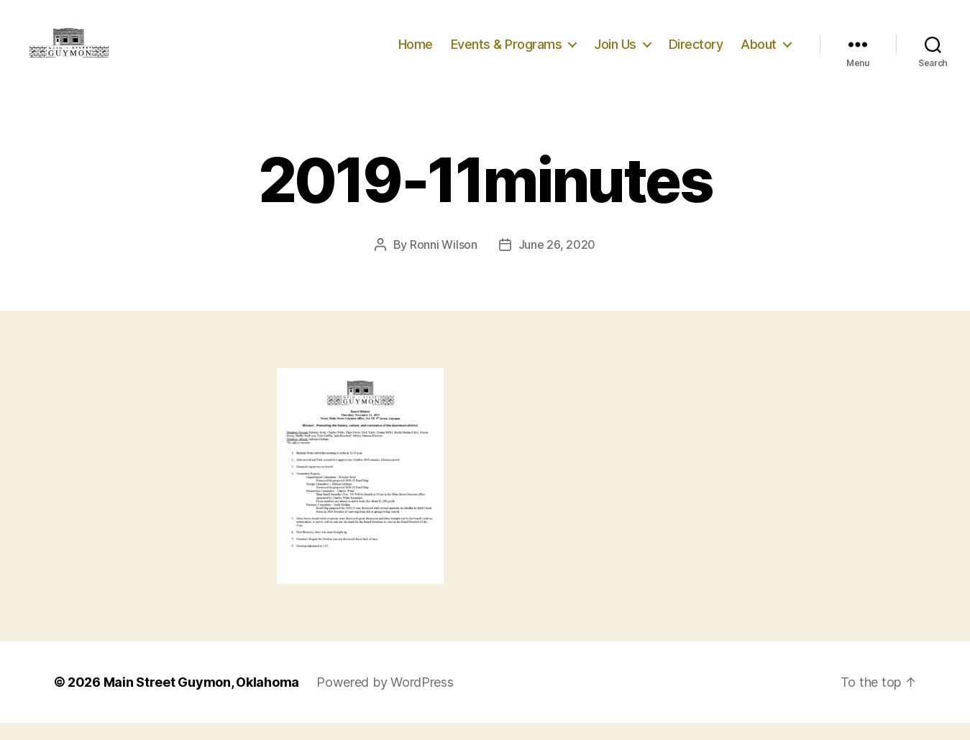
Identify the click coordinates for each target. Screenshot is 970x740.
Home (415, 52)
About (759, 52)
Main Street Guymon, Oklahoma (201, 699)
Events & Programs (506, 52)
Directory (696, 52)
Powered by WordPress (385, 699)
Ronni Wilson (443, 262)
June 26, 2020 (557, 262)
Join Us (615, 52)
